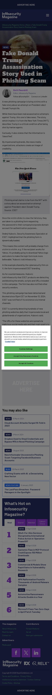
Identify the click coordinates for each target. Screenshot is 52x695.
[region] (26, 347)
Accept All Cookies (26, 363)
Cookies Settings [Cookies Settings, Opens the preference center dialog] (26, 349)
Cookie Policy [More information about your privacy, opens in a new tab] (10, 341)
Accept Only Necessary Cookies (26, 356)
